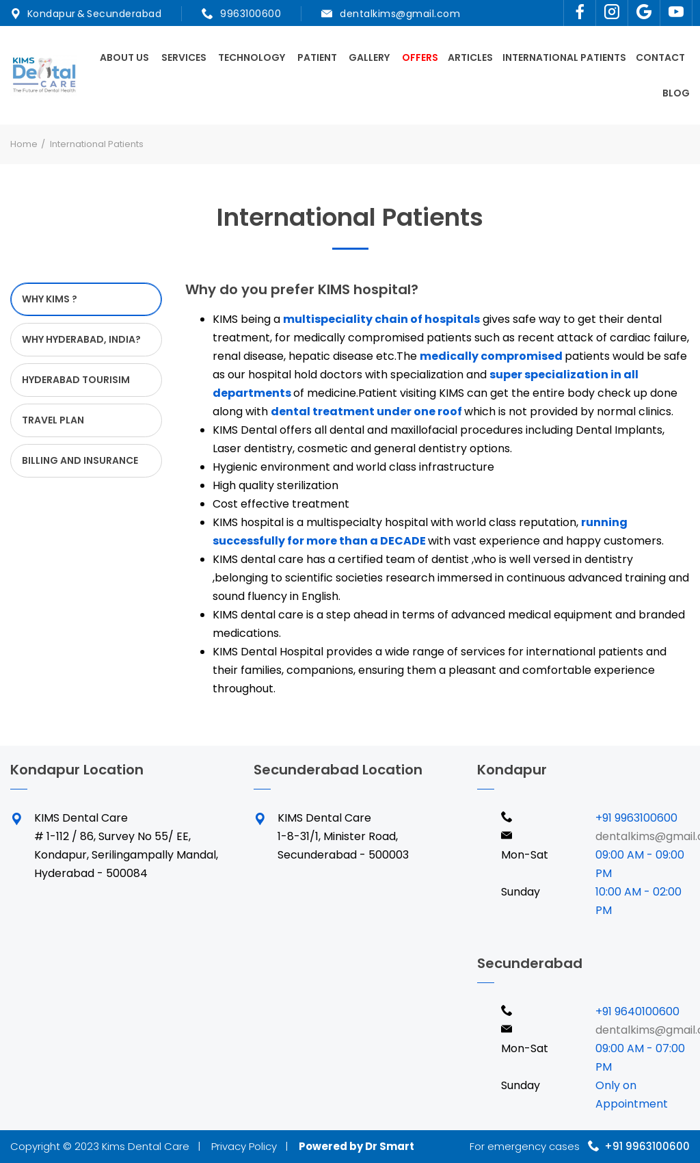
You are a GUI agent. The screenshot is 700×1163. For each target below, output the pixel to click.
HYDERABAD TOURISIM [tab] (76, 380)
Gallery (369, 57)
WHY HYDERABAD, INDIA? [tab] (81, 339)
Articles (470, 57)
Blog (676, 93)
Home (24, 144)
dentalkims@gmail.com (400, 14)
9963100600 (250, 14)
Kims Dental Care (145, 1146)
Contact (660, 57)
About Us (124, 57)
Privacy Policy (244, 1146)
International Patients (564, 57)
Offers (420, 57)
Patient (317, 57)
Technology (251, 57)
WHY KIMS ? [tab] (49, 299)
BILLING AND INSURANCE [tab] (80, 460)
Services (183, 57)
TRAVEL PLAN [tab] (53, 420)
